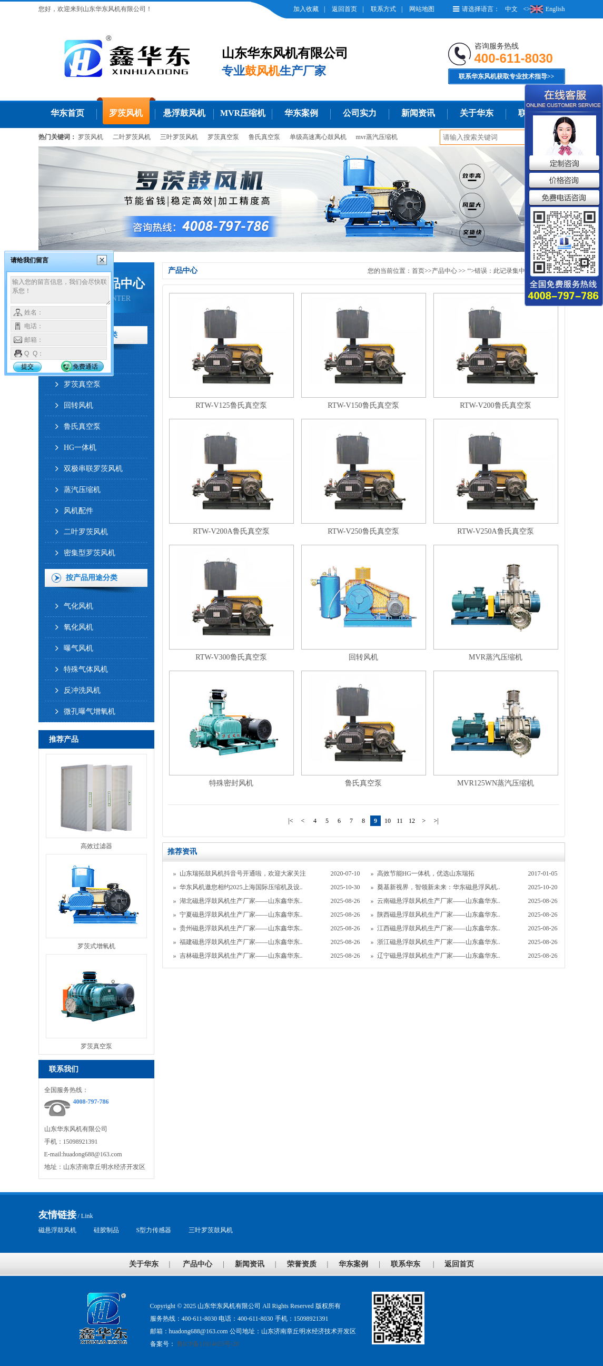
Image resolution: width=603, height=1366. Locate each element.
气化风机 (78, 606)
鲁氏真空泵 (264, 137)
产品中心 (444, 270)
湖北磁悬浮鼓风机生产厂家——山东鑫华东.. (241, 901)
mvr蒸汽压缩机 (377, 137)
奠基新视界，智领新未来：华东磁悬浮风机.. (438, 887)
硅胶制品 (106, 1230)
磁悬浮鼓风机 (57, 1230)
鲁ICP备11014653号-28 (207, 1344)
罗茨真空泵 (223, 137)
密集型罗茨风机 (89, 553)
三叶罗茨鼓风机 (211, 1230)
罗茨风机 (126, 113)
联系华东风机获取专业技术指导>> (507, 76)
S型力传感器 (154, 1230)
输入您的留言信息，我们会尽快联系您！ (61, 291)
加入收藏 (306, 9)
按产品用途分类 (91, 578)
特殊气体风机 (86, 669)
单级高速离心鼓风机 (318, 137)
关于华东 (476, 113)
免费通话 (85, 366)
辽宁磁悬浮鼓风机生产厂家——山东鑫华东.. (438, 955)
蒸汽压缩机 (82, 490)
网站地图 (421, 9)
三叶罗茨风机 (179, 137)
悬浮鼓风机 (184, 113)
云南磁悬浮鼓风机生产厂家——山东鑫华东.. (438, 901)
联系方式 (383, 9)
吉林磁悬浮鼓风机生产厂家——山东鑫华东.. (241, 955)
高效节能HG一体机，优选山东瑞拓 (426, 873)
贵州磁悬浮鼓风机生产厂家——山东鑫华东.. (241, 928)
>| (435, 820)
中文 (511, 9)
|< (290, 820)
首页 (418, 270)
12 (412, 820)
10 (387, 820)
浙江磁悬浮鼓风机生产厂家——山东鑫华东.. (438, 942)
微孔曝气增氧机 (89, 711)
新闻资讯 (418, 113)
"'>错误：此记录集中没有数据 (509, 270)
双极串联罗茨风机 (93, 469)
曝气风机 (78, 648)
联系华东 (405, 1264)
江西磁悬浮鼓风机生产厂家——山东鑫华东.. (438, 928)
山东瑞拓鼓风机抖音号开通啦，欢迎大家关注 (243, 873)
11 (400, 820)
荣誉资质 (302, 1264)
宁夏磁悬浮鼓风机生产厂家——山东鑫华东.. (241, 914)
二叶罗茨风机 (132, 137)
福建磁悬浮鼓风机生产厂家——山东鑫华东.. (241, 942)
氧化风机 (78, 627)
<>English (544, 9)
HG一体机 (80, 447)
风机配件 (78, 511)
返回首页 (344, 9)
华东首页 (67, 113)
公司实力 (360, 113)
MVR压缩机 (242, 113)
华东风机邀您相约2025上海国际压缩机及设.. (241, 887)
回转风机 (78, 405)
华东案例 (301, 113)
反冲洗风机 (82, 690)
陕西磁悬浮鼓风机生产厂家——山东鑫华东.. (438, 914)
